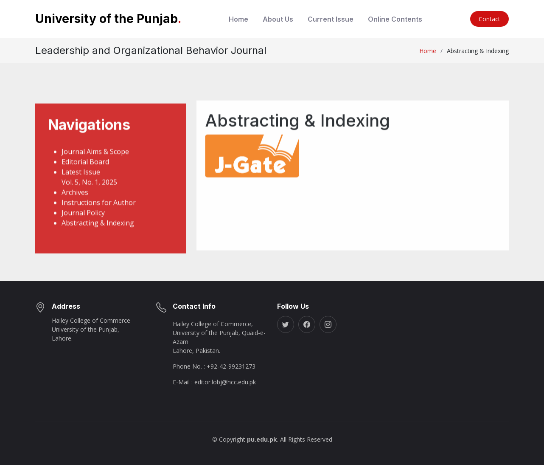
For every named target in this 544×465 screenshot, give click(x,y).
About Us (278, 19)
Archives (75, 206)
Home (238, 19)
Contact (489, 19)
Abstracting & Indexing (98, 236)
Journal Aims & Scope (95, 165)
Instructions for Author (99, 216)
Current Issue (330, 19)
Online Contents (395, 19)
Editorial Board (85, 175)
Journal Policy (83, 226)
